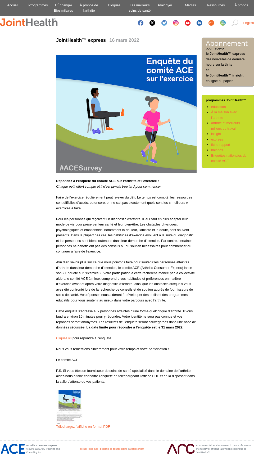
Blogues (114, 5)
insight (216, 134)
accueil (83, 449)
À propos (241, 5)
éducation (218, 107)
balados (217, 150)
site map (93, 449)
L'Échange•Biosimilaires (63, 7)
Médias (190, 5)
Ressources (216, 5)
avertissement (136, 449)
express (217, 139)
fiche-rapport (220, 145)
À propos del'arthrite (89, 7)
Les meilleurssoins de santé (140, 7)
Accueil (12, 5)
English (248, 23)
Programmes (38, 5)
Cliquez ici (63, 338)
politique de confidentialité (113, 449)
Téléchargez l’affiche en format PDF (83, 427)
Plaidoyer (165, 5)
